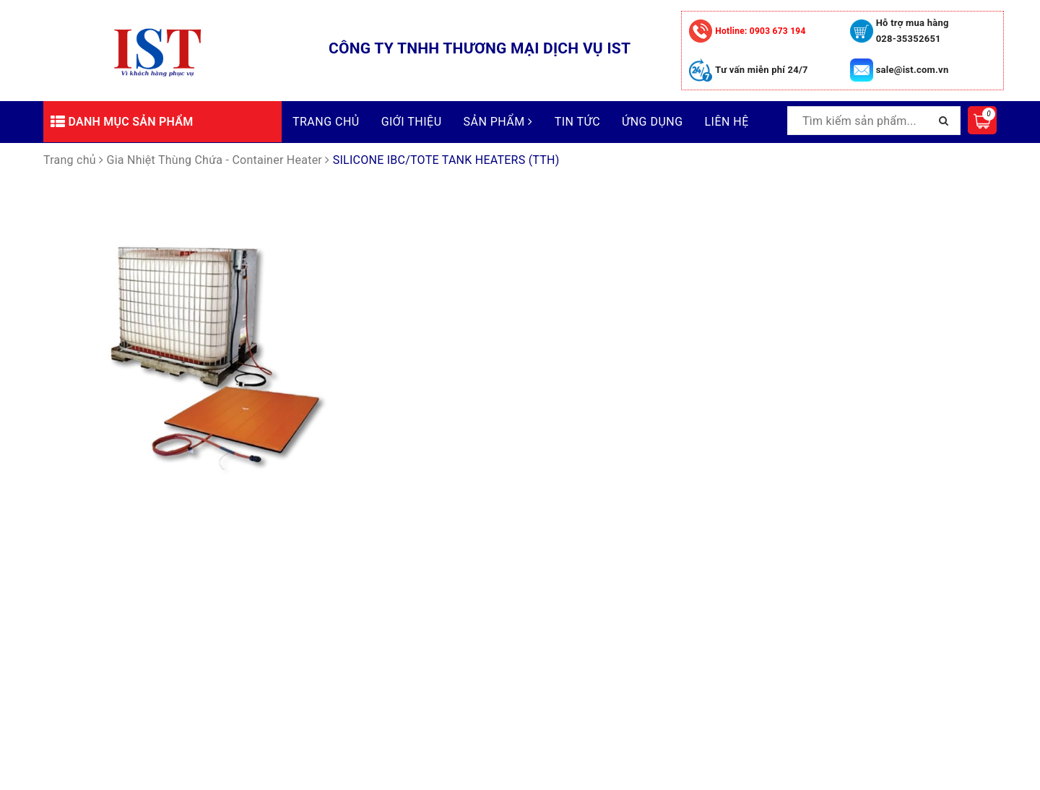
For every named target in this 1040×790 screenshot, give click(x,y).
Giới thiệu (411, 122)
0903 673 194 (760, 31)
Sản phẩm (498, 122)
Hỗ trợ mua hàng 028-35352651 (912, 30)
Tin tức (577, 122)
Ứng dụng (652, 122)
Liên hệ (727, 122)
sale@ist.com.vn (912, 69)
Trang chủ (326, 122)
